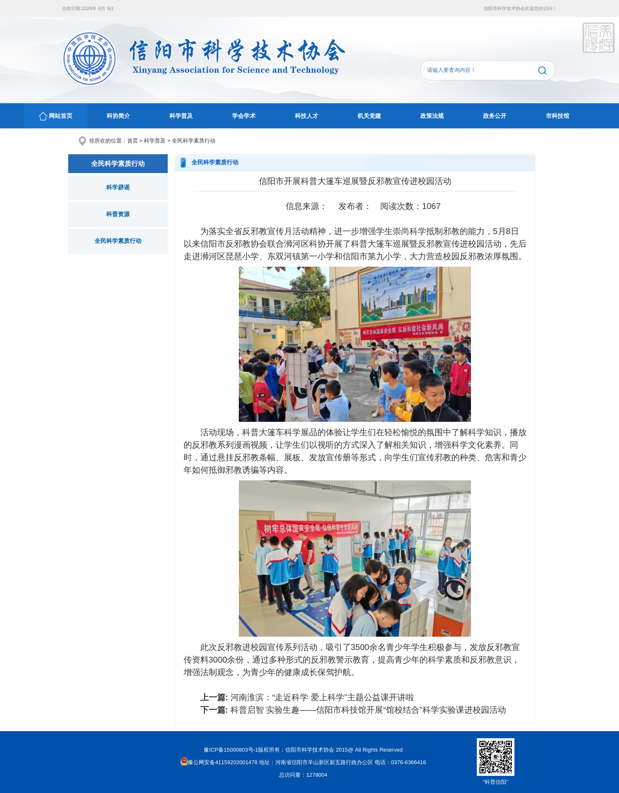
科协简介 (118, 115)
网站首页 (55, 116)
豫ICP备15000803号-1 (231, 750)
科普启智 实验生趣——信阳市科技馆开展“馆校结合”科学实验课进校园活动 (368, 709)
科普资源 (118, 214)
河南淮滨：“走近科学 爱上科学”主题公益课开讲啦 (322, 697)
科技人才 (306, 115)
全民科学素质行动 (193, 141)
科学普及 (181, 115)
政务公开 (494, 115)
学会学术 (244, 115)
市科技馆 (557, 115)
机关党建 (369, 115)
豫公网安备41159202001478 (218, 762)
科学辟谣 (118, 187)
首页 (132, 141)
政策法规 (432, 115)
